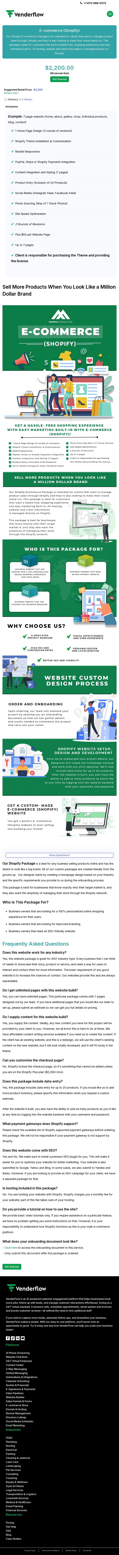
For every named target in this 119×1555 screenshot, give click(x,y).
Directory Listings (16, 1417)
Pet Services (13, 1470)
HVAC (9, 1438)
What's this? (11, 93)
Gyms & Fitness (15, 1486)
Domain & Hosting (16, 1409)
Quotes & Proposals (17, 1385)
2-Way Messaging (16, 1369)
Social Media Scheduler (19, 1421)
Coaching (11, 1478)
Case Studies (13, 1539)
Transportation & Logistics (21, 1494)
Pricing (10, 1522)
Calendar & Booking (17, 1381)
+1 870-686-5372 (95, 3)
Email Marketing (15, 1425)
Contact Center (15, 1365)
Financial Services (16, 1510)
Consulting (12, 1474)
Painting (10, 1454)
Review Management (18, 1413)
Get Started (60, 79)
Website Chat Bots (16, 1357)
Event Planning (14, 1506)
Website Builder (15, 1397)
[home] (25, 14)
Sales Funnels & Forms (19, 1401)
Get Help (11, 1526)
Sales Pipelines (15, 1393)
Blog (8, 1534)
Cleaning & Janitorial (18, 1458)
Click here (10, 1247)
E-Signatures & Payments (20, 1389)
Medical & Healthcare (18, 1502)
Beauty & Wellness (17, 1482)
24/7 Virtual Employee (19, 1361)
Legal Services (14, 1490)
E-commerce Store (17, 1405)
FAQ (8, 1530)
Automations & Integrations (21, 1377)
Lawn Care (12, 1462)
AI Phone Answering (18, 1353)
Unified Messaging (17, 1373)
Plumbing (11, 1442)
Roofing (10, 1446)
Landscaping (13, 1466)
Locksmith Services (17, 1498)
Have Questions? (59, 855)
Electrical (11, 1450)
